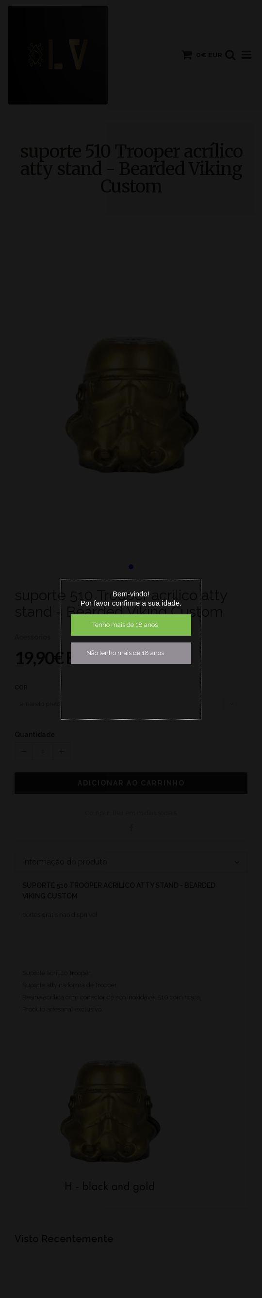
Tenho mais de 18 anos (125, 624)
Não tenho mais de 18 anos (125, 653)
